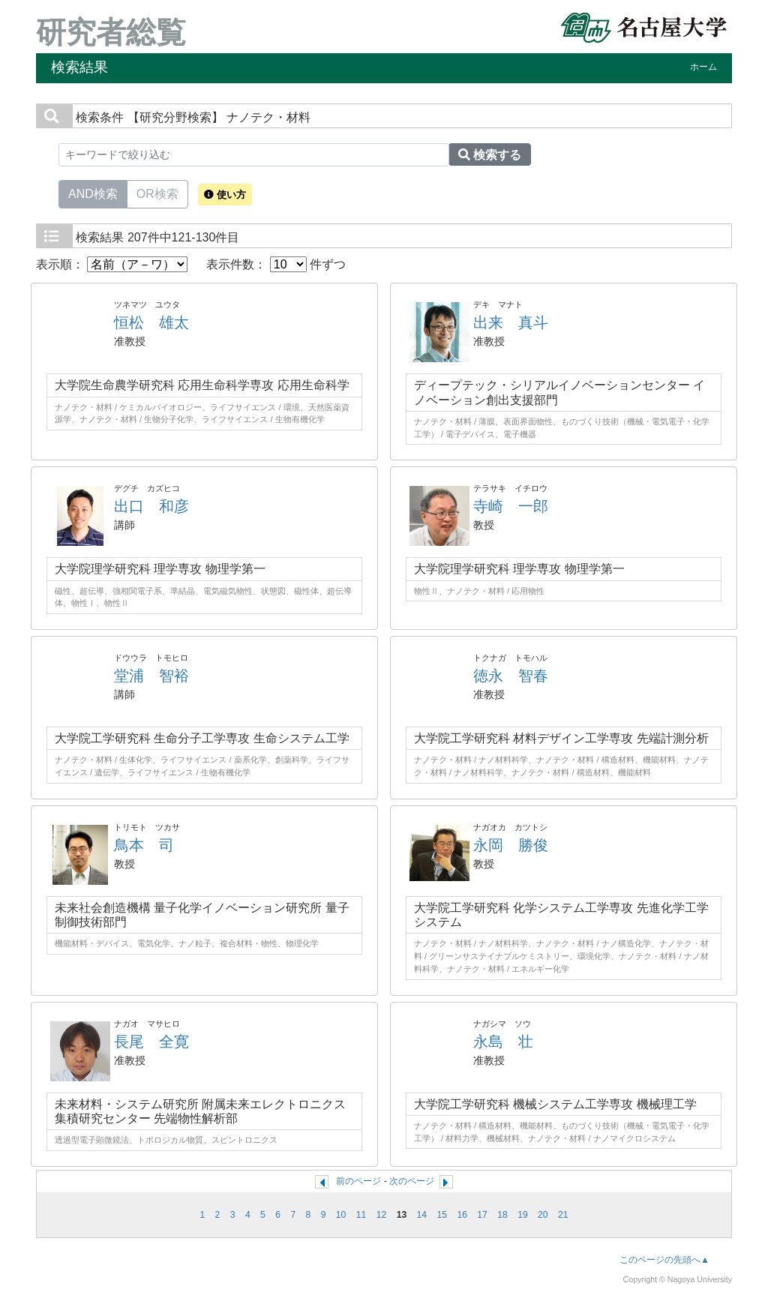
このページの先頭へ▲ (665, 1260)
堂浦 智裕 (151, 675)
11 (361, 1215)
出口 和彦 (151, 506)
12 (381, 1215)
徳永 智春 (510, 675)
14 (422, 1215)
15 (441, 1215)
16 (462, 1215)
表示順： (112, 264)
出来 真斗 (510, 322)
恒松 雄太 (151, 322)
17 (482, 1215)
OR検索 (157, 192)
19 (523, 1215)
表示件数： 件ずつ (276, 264)
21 (563, 1215)
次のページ (411, 1181)
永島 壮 (503, 1041)
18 (502, 1215)
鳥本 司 (144, 845)
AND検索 (93, 192)
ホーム (703, 66)
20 (543, 1215)
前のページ (358, 1181)
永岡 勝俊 (510, 845)
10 (341, 1215)
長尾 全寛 (151, 1041)
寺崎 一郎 (510, 506)
